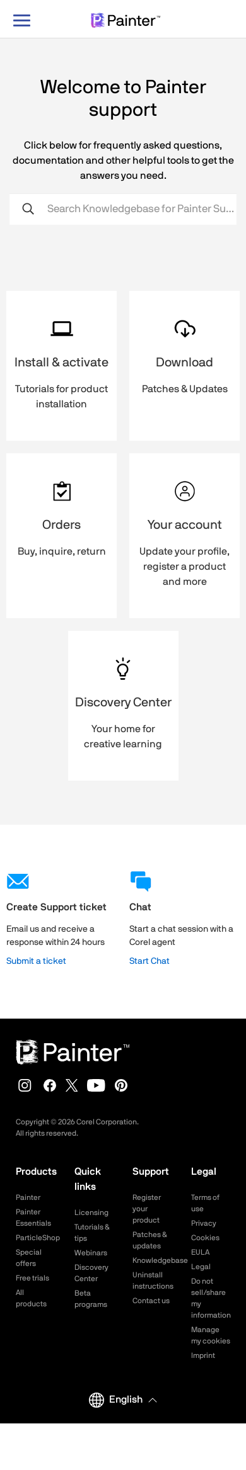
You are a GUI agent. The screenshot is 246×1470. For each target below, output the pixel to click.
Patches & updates (149, 1240)
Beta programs (90, 1298)
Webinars (90, 1253)
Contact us (151, 1300)
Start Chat (149, 961)
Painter (28, 1197)
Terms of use (205, 1203)
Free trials (32, 1278)
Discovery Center (91, 1273)
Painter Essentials (33, 1217)
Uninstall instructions (152, 1280)
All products (31, 1298)
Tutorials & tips (92, 1232)
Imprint (203, 1355)
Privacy (203, 1223)
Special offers (29, 1257)
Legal (201, 1266)
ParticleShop (36, 1237)
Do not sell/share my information (211, 1298)
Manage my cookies (210, 1335)
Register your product (146, 1209)
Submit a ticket (36, 961)
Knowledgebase (152, 1260)
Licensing (91, 1212)
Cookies (205, 1237)
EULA (200, 1252)
